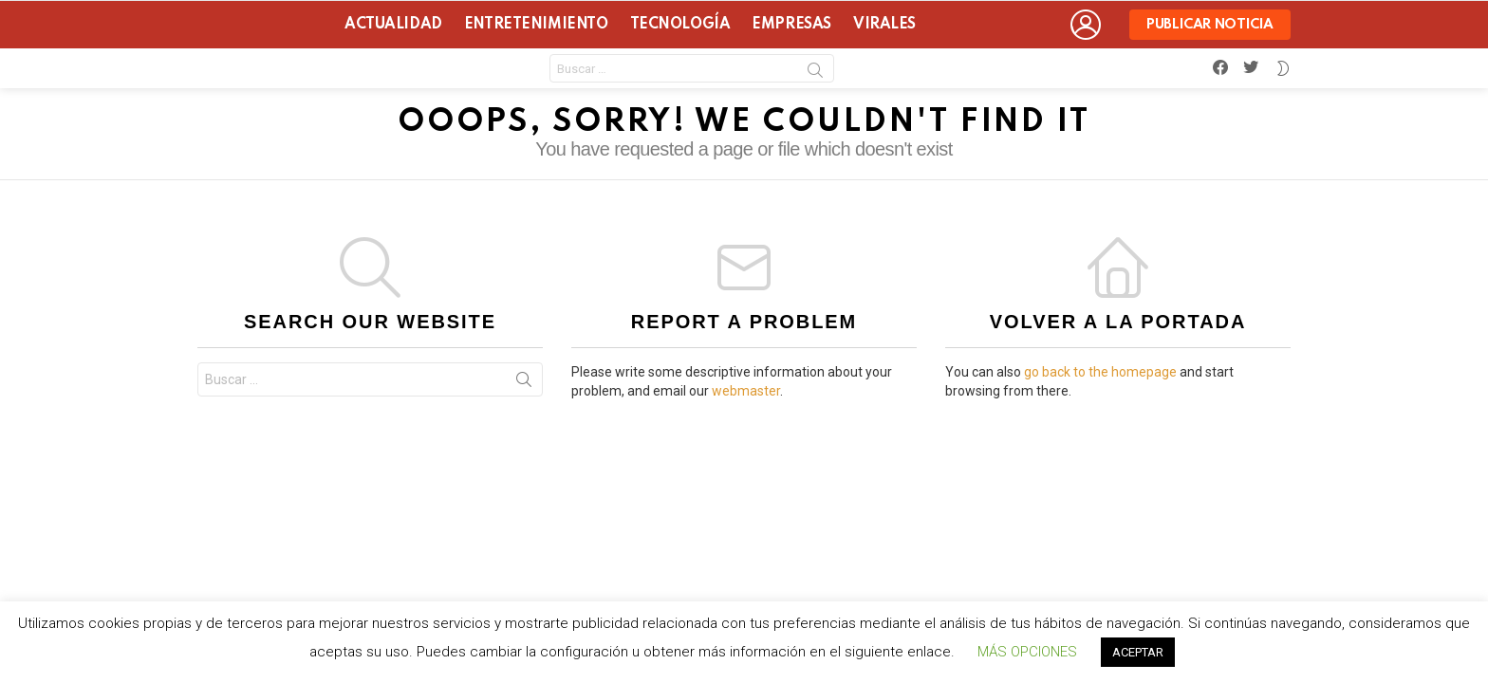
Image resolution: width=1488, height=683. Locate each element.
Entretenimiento (536, 24)
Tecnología (680, 24)
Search (815, 73)
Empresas (791, 24)
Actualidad (393, 24)
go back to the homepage (1100, 371)
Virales (884, 24)
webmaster (746, 390)
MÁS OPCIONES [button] (1027, 651)
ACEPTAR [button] (1137, 652)
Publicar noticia (1210, 29)
